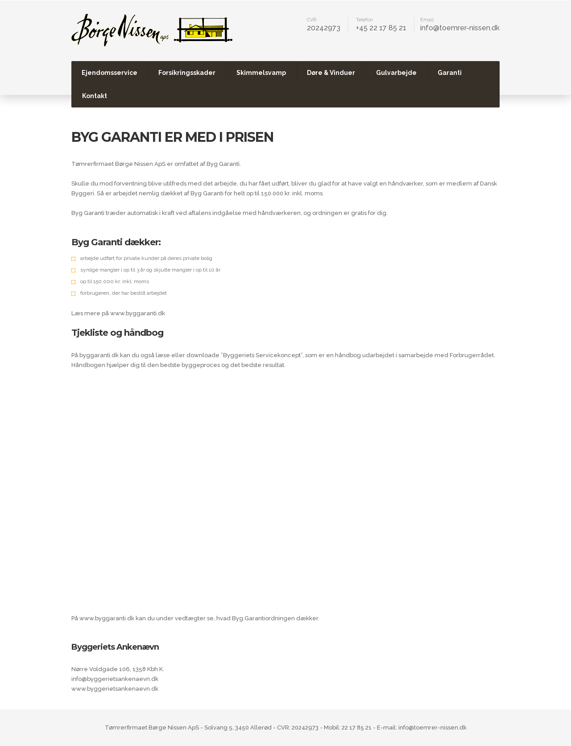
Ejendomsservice (109, 72)
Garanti (450, 72)
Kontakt (94, 95)
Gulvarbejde (396, 72)
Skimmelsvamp (261, 72)
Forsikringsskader (186, 72)
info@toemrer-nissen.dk (460, 28)
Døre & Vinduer (331, 72)
